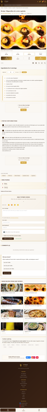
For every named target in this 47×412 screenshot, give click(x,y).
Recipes (5, 7)
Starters (10, 7)
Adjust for (4, 72)
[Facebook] (33, 63)
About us (23, 391)
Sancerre (27, 342)
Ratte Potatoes (17, 175)
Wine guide (23, 381)
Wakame (4, 175)
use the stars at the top (14, 217)
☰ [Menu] (1, 5)
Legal (23, 395)
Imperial (24, 72)
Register (23, 398)
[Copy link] (45, 63)
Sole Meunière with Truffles (9, 268)
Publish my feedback (8, 238)
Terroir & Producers (23, 383)
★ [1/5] (12, 13)
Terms (23, 396)
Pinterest (22, 406)
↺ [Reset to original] (20, 72)
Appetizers (33, 175)
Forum (23, 386)
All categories (23, 373)
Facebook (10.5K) (23, 403)
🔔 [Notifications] (43, 1)
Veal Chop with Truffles (8, 265)
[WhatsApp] (42, 63)
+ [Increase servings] (13, 72)
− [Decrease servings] (7, 72)
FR (45, 1)
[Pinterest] (36, 63)
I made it (18, 58)
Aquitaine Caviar (25, 175)
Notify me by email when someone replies (11, 235)
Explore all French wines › (6, 191)
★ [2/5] (14, 13)
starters (5, 342)
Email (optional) (5, 225)
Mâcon (22, 342)
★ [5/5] (19, 13)
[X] (39, 63)
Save (29, 58)
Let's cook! (6, 58)
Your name (4, 220)
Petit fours (10, 175)
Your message (5, 208)
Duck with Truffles (7, 262)
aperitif (38, 341)
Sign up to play (7, 273)
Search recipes (23, 375)
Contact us (23, 393)
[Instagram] (33, 357)
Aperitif (13, 7)
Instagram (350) (23, 404)
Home (2, 7)
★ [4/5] (18, 13)
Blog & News (23, 385)
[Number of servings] (10, 72)
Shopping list (41, 58)
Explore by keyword (23, 377)
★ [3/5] (16, 13)
